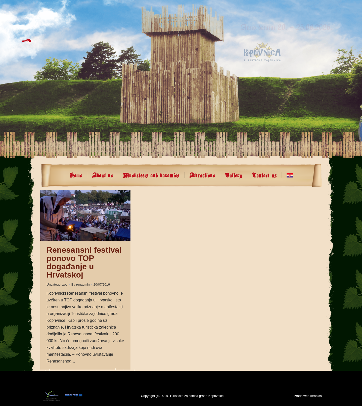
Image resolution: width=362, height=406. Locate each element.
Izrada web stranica (307, 396)
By (80, 284)
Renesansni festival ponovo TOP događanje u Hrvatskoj (84, 262)
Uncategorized (57, 284)
